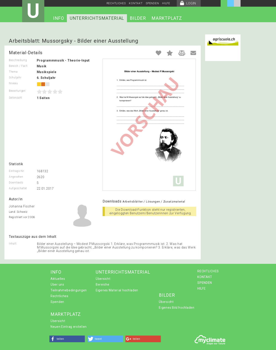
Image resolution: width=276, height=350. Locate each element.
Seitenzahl (15, 97)
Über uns (57, 284)
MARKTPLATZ (167, 18)
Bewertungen (17, 90)
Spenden (57, 302)
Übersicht (103, 278)
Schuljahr (15, 77)
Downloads (16, 182)
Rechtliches (59, 296)
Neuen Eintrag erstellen (69, 326)
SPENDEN (152, 3)
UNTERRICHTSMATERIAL (97, 18)
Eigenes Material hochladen (117, 290)
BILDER (138, 18)
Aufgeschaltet (18, 188)
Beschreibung (18, 60)
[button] (67, 339)
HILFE (166, 3)
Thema (13, 71)
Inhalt (12, 243)
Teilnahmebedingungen (69, 290)
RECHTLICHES (116, 3)
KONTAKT (135, 3)
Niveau (13, 83)
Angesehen (16, 176)
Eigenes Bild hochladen (176, 307)
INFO (58, 18)
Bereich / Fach (18, 66)
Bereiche (102, 284)
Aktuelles (58, 278)
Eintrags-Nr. (17, 171)
